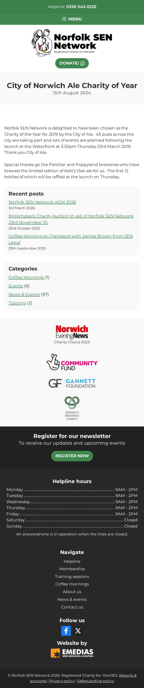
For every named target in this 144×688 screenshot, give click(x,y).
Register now (72, 455)
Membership (72, 568)
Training (17, 303)
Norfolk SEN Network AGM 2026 (42, 202)
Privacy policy (62, 681)
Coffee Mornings (26, 277)
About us (72, 591)
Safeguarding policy (95, 681)
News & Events (24, 294)
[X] (78, 631)
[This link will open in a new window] (72, 63)
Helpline (72, 561)
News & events (72, 599)
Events (16, 285)
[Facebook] (66, 631)
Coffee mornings (72, 584)
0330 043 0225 (81, 6)
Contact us (72, 607)
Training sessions (72, 576)
